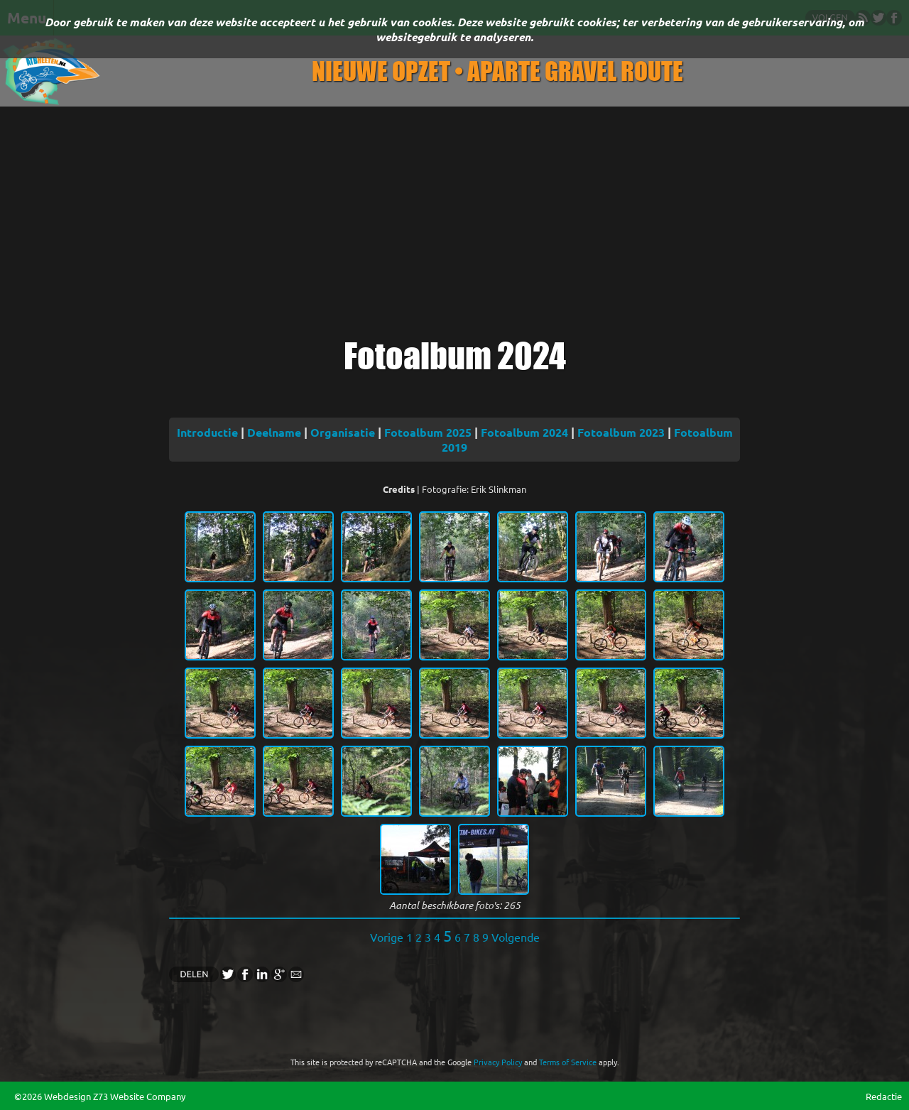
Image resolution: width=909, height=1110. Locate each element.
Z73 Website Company (139, 1096)
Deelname (274, 432)
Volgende (515, 937)
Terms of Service (568, 1061)
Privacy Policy (498, 1061)
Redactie (884, 1096)
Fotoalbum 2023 (621, 432)
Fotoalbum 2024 (524, 432)
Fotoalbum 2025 (428, 432)
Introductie (207, 432)
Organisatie (342, 432)
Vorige (386, 937)
